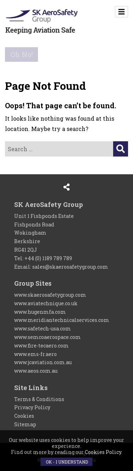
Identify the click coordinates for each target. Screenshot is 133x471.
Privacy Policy (32, 407)
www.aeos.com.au (35, 370)
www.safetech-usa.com (42, 328)
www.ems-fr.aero (35, 354)
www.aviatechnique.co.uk (46, 303)
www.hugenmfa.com (40, 311)
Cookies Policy (103, 452)
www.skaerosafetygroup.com (50, 294)
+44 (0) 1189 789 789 (48, 258)
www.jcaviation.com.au (43, 362)
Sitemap (25, 424)
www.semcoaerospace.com (47, 337)
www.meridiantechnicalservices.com (61, 320)
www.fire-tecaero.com (41, 345)
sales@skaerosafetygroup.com (70, 266)
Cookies (24, 415)
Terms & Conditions (39, 399)
